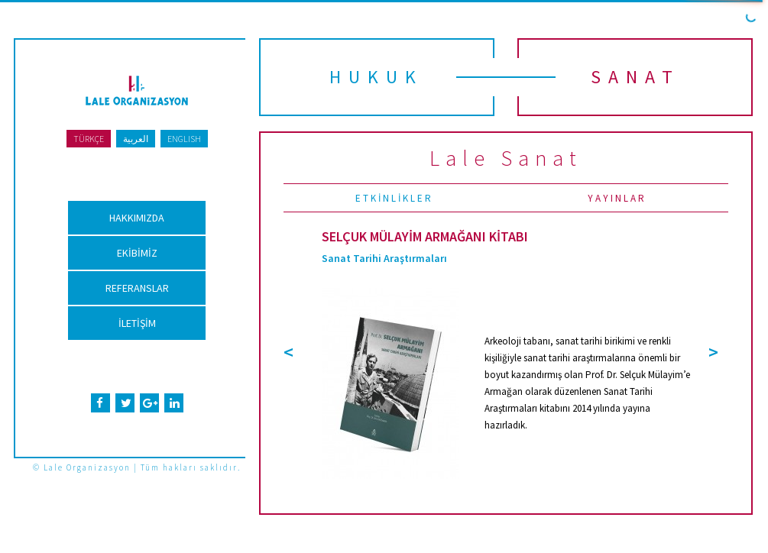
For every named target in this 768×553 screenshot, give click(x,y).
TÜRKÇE (88, 138)
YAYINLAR (617, 198)
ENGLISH (184, 138)
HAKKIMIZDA (136, 218)
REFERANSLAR (137, 288)
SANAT (635, 77)
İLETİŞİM (137, 323)
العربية (135, 138)
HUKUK (376, 77)
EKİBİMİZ (137, 253)
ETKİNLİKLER (394, 198)
